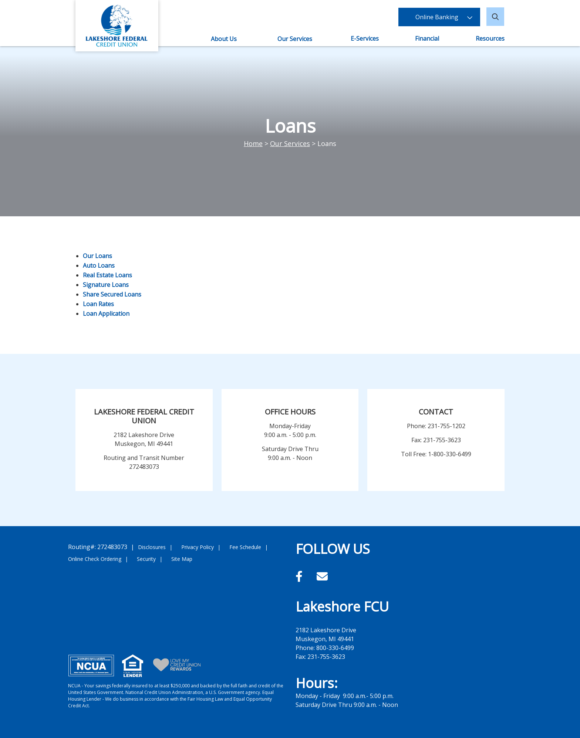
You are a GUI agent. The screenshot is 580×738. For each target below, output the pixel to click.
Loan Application (106, 313)
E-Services (365, 38)
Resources (490, 38)
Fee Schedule (245, 547)
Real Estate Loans (107, 275)
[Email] (322, 576)
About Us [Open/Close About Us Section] (224, 39)
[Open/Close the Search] (496, 16)
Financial (427, 38)
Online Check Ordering (94, 558)
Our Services (290, 143)
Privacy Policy (197, 547)
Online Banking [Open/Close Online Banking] (439, 17)
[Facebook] (301, 576)
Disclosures (152, 547)
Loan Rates (98, 304)
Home (253, 143)
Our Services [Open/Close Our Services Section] (294, 39)
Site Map (181, 558)
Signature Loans (106, 285)
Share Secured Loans (112, 294)
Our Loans (97, 256)
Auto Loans (99, 265)
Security (146, 558)
